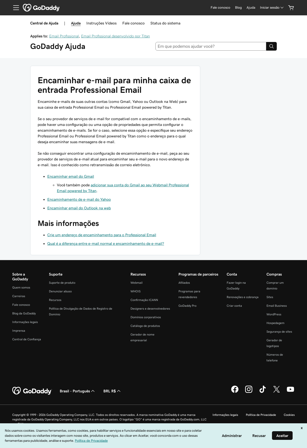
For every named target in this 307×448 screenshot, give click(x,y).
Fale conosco (133, 23)
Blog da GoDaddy (24, 313)
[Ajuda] (251, 7)
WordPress (273, 314)
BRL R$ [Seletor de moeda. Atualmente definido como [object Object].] (112, 391)
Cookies (289, 414)
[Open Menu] (14, 8)
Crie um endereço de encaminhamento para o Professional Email (101, 235)
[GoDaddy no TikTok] (262, 392)
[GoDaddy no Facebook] (234, 392)
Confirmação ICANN (144, 299)
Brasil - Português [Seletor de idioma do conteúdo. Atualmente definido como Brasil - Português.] (78, 391)
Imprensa (18, 330)
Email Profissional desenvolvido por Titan (115, 36)
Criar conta (234, 305)
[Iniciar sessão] (272, 7)
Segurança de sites (279, 331)
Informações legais (25, 322)
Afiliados (184, 282)
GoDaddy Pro (187, 305)
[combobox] (211, 46)
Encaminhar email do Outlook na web (79, 208)
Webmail (136, 282)
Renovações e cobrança (243, 297)
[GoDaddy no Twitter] (276, 392)
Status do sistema (165, 23)
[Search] (271, 46)
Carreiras (18, 296)
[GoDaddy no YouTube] (290, 392)
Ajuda (76, 23)
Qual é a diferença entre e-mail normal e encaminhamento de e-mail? (105, 243)
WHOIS (135, 291)
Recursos (55, 299)
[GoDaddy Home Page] (32, 391)
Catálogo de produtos (145, 325)
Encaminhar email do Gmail (70, 176)
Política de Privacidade (261, 414)
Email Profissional (64, 36)
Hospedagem (275, 322)
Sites (269, 297)
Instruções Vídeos (101, 23)
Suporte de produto (62, 282)
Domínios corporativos (145, 317)
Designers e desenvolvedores (150, 308)
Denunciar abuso (60, 291)
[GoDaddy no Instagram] (248, 392)
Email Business (276, 305)
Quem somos (21, 287)
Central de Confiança (26, 339)
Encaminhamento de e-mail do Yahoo (79, 199)
